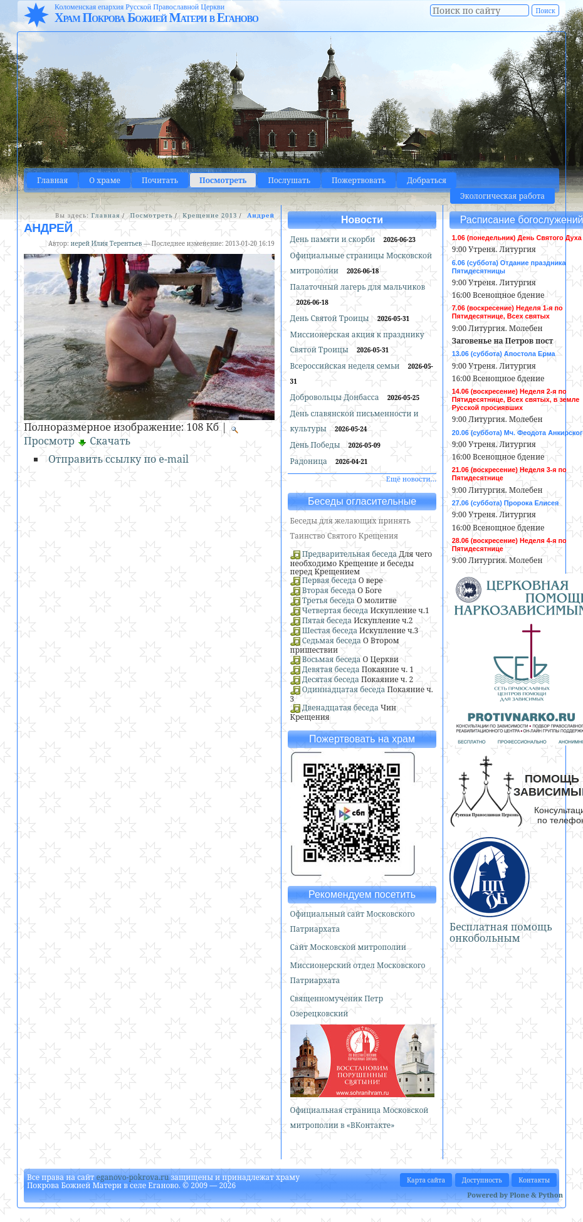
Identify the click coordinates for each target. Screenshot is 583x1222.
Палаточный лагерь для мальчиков (358, 287)
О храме (104, 180)
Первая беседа (329, 580)
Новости (362, 219)
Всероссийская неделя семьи (346, 366)
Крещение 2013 (209, 215)
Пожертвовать (359, 180)
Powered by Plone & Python (515, 1194)
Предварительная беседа (349, 554)
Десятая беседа (330, 679)
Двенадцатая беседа (340, 707)
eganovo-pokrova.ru (133, 1177)
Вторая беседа (329, 590)
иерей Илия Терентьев (106, 243)
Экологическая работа (502, 196)
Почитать (160, 180)
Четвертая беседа (335, 610)
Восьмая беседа (331, 659)
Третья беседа (328, 600)
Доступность (482, 1180)
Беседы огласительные (362, 501)
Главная (52, 180)
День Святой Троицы (330, 318)
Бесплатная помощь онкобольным (500, 932)
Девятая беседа (331, 669)
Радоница (310, 461)
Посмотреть (222, 180)
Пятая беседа (327, 620)
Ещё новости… (411, 478)
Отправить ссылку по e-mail (118, 459)
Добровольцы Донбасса (335, 397)
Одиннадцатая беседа (344, 689)
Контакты (534, 1180)
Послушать (289, 180)
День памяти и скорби (333, 239)
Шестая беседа (329, 630)
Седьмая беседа (331, 640)
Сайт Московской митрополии (348, 947)
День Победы (316, 445)
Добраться (426, 180)
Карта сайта (426, 1180)
